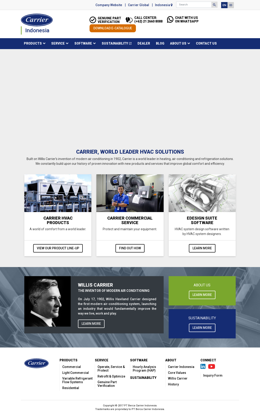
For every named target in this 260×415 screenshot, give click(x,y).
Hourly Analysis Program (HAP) (144, 368)
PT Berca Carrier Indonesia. (148, 409)
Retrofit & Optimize (111, 376)
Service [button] (58, 43)
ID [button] (230, 5)
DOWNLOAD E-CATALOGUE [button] (112, 28)
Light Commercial (75, 373)
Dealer (144, 43)
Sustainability (118, 44)
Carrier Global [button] (138, 5)
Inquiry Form (212, 375)
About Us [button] (178, 43)
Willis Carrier (178, 378)
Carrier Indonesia (181, 367)
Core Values (177, 373)
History (173, 384)
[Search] (194, 5)
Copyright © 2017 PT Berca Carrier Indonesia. (130, 405)
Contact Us (206, 43)
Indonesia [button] (163, 5)
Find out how (130, 248)
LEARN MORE (91, 323)
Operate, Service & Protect (111, 368)
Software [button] (83, 43)
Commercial (71, 367)
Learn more (202, 248)
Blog (160, 43)
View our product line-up (58, 248)
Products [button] (33, 43)
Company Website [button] (108, 5)
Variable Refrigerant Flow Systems (77, 380)
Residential (70, 388)
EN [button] (224, 5)
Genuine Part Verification (107, 384)
